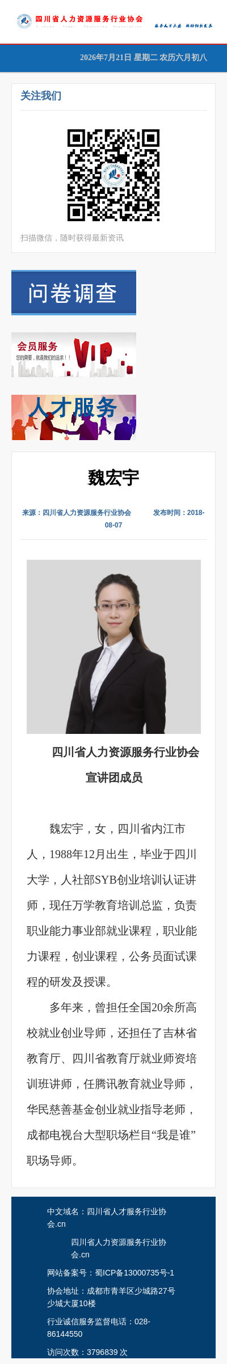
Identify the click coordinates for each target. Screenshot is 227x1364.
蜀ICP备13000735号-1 (134, 1272)
